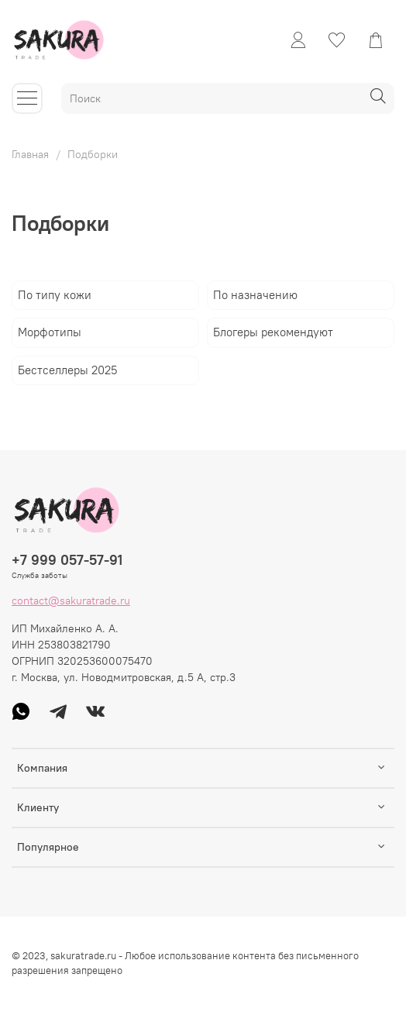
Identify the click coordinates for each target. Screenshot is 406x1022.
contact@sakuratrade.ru (71, 600)
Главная (30, 154)
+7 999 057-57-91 (67, 560)
